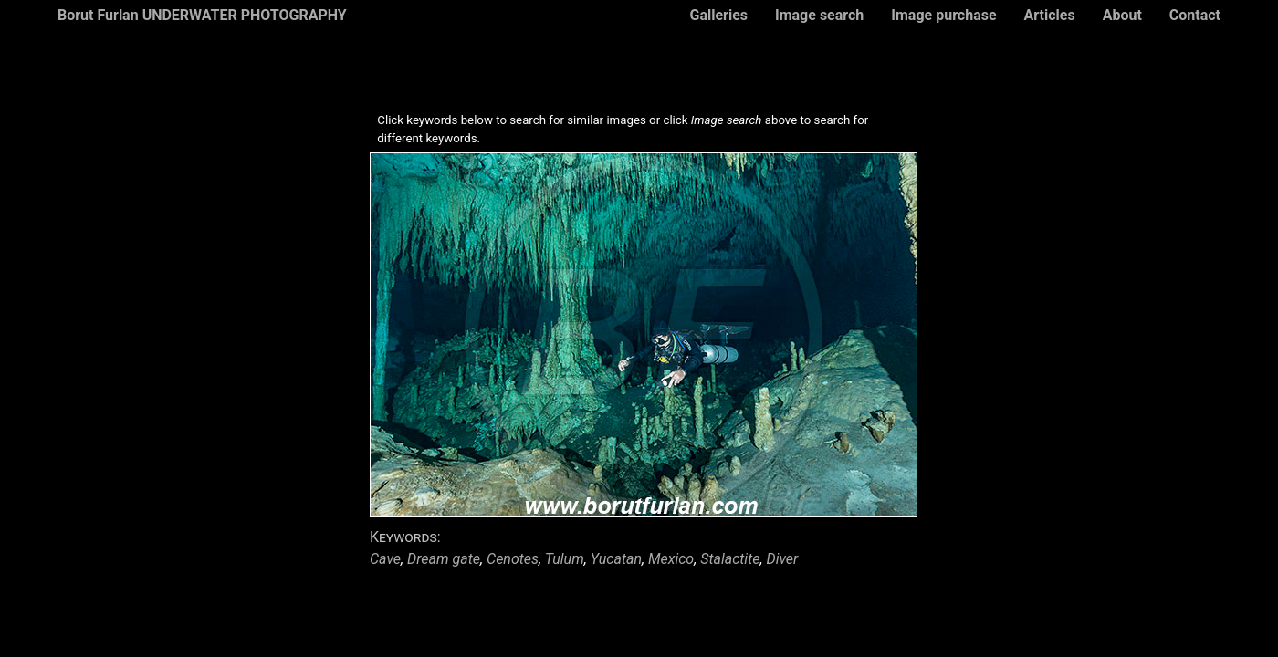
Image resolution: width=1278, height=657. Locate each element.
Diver (782, 559)
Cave (385, 559)
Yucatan (616, 559)
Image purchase (943, 15)
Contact (1194, 15)
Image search (819, 15)
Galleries (718, 15)
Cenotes (513, 559)
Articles (1049, 15)
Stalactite (729, 559)
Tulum (564, 559)
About (1122, 15)
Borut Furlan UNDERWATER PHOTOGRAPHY (202, 15)
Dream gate (443, 559)
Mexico (671, 559)
